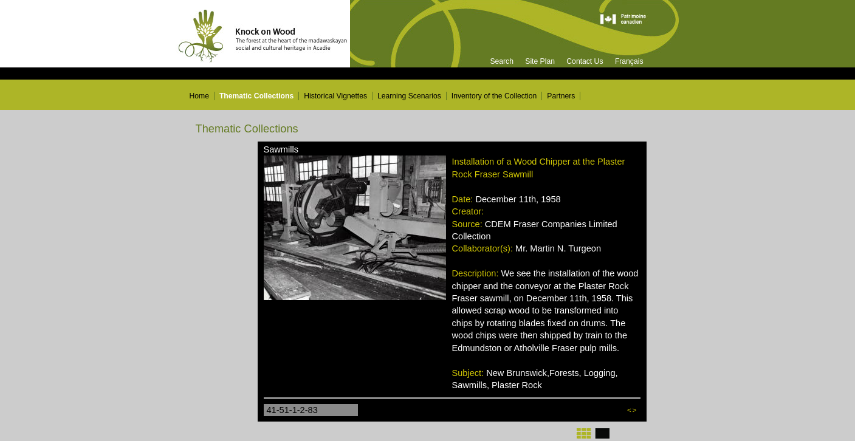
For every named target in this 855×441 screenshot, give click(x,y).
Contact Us (584, 61)
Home (199, 96)
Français (629, 61)
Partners (561, 96)
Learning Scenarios (409, 96)
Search (501, 61)
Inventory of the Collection (494, 96)
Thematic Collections (256, 96)
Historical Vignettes (335, 96)
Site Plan (540, 61)
